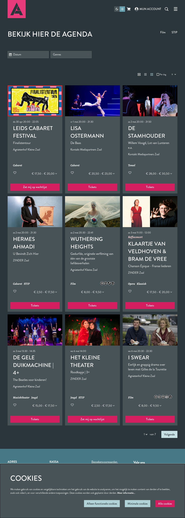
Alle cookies (165, 504)
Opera (131, 284)
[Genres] (71, 54)
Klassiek (141, 284)
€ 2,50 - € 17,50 (45, 292)
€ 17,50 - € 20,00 (44, 173)
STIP (174, 32)
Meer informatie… (126, 493)
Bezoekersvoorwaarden (104, 462)
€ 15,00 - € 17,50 (45, 405)
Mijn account (148, 9)
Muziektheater (21, 397)
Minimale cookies (138, 504)
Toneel (131, 165)
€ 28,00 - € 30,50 (159, 173)
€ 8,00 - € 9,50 (92, 292)
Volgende (169, 434)
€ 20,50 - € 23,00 (102, 173)
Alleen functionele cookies (102, 504)
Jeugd (34, 397)
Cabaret (17, 165)
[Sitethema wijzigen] (119, 9)
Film (162, 32)
